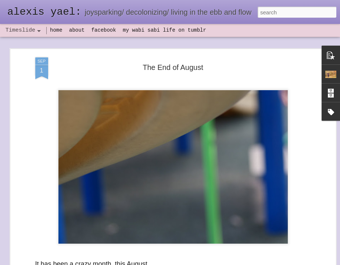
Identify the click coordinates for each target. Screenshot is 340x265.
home (56, 30)
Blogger (193, 261)
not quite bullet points (167, 255)
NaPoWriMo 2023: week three (281, 254)
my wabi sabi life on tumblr (164, 30)
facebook (103, 30)
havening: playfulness (57, 171)
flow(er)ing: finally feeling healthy (284, 170)
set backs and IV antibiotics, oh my (286, 157)
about (77, 30)
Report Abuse (214, 261)
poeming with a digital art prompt (284, 209)
